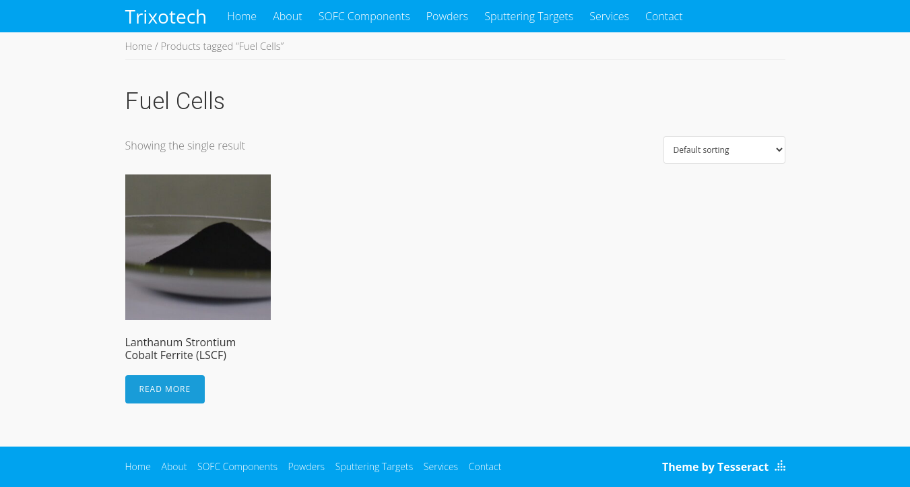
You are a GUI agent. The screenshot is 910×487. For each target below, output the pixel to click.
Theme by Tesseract (715, 466)
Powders (447, 16)
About (287, 16)
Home (242, 16)
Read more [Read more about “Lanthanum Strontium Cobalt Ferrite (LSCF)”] (165, 389)
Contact (664, 16)
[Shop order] (724, 150)
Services (609, 16)
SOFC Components (364, 16)
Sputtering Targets (528, 16)
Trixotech (166, 16)
